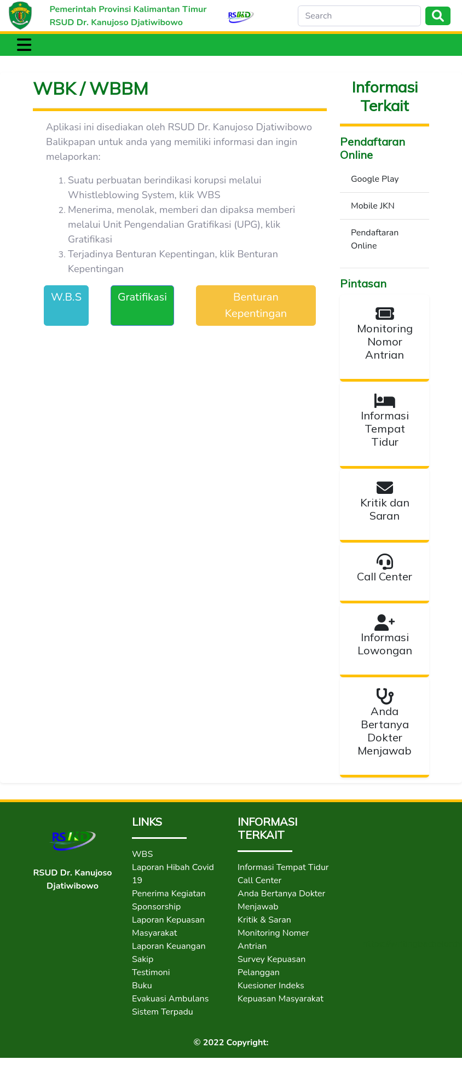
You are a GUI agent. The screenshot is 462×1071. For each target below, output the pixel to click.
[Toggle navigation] (24, 45)
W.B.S (66, 297)
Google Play (375, 179)
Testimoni (151, 972)
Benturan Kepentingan (256, 305)
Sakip (142, 959)
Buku (142, 986)
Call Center (259, 880)
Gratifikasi (142, 297)
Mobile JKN (373, 206)
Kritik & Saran (264, 920)
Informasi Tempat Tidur (283, 867)
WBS (142, 854)
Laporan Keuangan (169, 946)
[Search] (359, 15)
